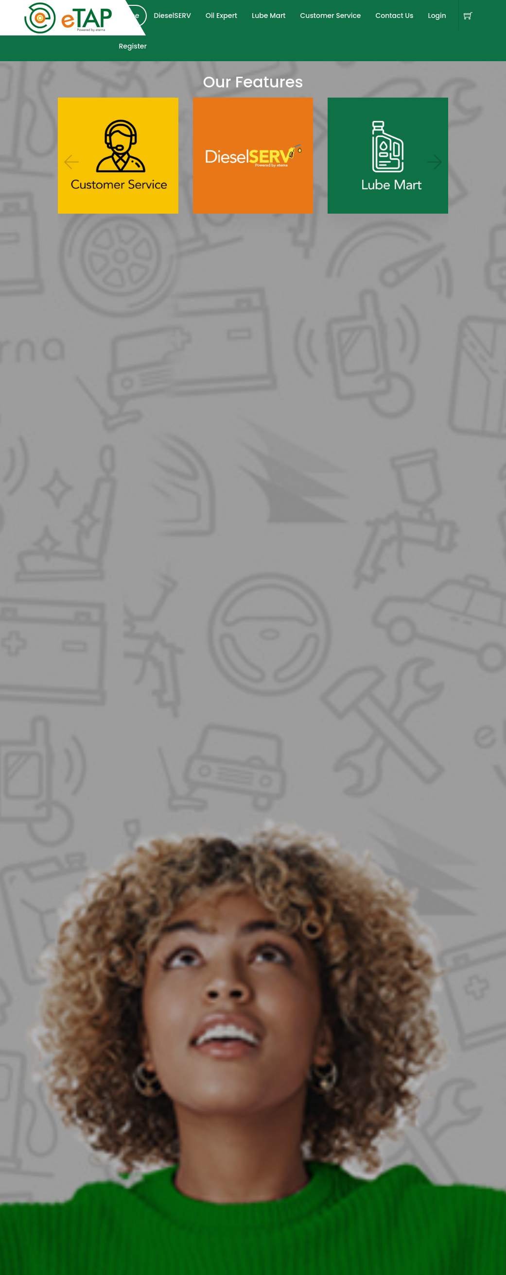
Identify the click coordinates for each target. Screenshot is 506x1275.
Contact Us (394, 15)
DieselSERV (172, 15)
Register (133, 46)
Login (437, 15)
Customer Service (330, 15)
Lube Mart (269, 15)
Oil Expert (221, 15)
